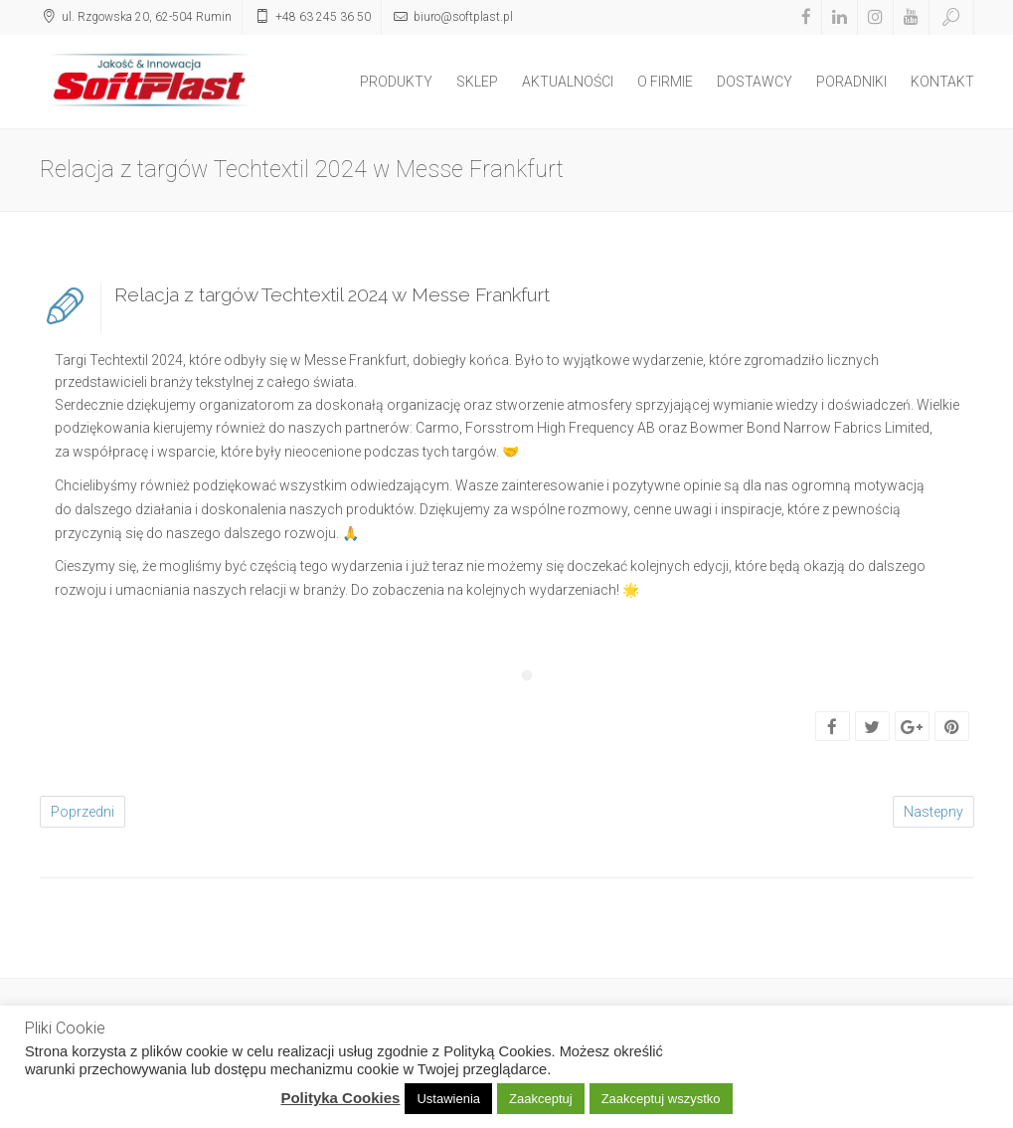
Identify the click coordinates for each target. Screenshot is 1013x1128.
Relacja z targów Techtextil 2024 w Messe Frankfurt (332, 294)
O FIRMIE (665, 82)
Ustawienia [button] (448, 1098)
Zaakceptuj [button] (541, 1098)
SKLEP (477, 82)
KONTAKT (942, 82)
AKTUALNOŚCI (567, 82)
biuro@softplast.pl (463, 17)
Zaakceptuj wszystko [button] (661, 1098)
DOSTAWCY (754, 82)
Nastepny (933, 812)
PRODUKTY (396, 82)
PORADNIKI (851, 82)
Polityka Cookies (340, 1097)
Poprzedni (82, 812)
